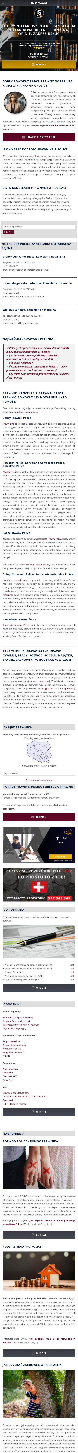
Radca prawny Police (16, 533)
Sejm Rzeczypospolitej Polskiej (18, 1017)
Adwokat (21, 81)
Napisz (41, 64)
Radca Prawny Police (51, 538)
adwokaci (18, 412)
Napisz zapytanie (41, 137)
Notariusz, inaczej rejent (15, 580)
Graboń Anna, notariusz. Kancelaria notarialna (34, 256)
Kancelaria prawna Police (19, 619)
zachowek (24, 659)
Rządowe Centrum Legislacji (16, 1021)
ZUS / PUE (8, 1080)
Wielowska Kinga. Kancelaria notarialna (29, 309)
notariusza (8, 594)
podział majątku (58, 655)
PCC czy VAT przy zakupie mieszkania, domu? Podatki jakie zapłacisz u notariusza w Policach (37, 350)
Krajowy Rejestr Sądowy (14, 1045)
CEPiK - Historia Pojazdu (15, 1103)
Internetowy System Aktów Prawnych (21, 1024)
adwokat (29, 564)
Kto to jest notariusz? (20, 363)
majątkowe (47, 688)
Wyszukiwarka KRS (12, 1048)
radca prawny (43, 564)
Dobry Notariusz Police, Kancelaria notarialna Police (38, 574)
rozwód (35, 655)
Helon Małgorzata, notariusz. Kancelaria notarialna (37, 283)
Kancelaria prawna (19, 85)
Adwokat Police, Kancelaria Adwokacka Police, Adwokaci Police (34, 464)
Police (42, 85)
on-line (54, 125)
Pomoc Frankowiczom (52, 659)
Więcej (41, 987)
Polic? (62, 149)
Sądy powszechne (11, 1041)
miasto (53, 765)
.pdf (72, 964)
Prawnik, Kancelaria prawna (27, 393)
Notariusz (63, 81)
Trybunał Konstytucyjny (14, 1028)
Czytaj (41, 1235)
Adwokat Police (10, 471)
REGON (6, 1056)
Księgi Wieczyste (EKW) (14, 1052)
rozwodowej (44, 681)
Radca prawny (42, 81)
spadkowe (69, 688)
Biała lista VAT (10, 1076)
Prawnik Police (10, 423)
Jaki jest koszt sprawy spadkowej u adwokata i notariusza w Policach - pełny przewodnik (33, 357)
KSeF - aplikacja (10, 1068)
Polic (37, 156)
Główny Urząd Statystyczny (16, 1092)
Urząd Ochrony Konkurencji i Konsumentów (24, 1096)
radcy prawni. (31, 412)
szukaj (8, 232)
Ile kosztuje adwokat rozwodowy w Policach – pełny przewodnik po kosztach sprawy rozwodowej (36, 368)
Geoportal (8, 1072)
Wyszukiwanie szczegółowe (39, 780)
